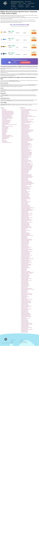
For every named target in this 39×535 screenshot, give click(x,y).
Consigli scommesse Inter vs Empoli (26, 301)
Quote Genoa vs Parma (24, 158)
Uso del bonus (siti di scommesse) (6, 142)
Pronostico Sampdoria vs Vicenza (25, 127)
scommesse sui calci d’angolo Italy (26, 233)
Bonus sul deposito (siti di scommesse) (7, 114)
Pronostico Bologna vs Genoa (25, 296)
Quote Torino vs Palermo (24, 328)
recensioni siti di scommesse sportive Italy (27, 130)
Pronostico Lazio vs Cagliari (25, 241)
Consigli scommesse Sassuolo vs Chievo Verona (27, 207)
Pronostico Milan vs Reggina (25, 215)
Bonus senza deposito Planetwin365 (26, 109)
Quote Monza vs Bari (24, 268)
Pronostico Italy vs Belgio (24, 277)
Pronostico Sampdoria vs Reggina (25, 124)
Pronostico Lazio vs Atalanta (25, 305)
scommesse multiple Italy (24, 320)
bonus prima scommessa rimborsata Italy (26, 249)
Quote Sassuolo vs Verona (24, 326)
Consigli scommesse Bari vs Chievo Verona (27, 235)
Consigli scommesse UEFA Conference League (27, 272)
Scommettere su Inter (24, 237)
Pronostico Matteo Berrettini (25, 157)
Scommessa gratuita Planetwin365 (26, 300)
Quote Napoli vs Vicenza (24, 304)
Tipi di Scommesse (21, 5)
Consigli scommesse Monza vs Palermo (26, 323)
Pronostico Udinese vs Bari (25, 321)
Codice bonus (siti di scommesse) (6, 115)
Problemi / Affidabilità (5, 127)
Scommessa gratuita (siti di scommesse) (7, 136)
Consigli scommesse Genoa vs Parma (26, 147)
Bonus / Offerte (4, 110)
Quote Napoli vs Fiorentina (24, 312)
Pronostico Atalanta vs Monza (25, 170)
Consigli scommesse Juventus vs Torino (26, 150)
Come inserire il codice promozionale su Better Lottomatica (29, 110)
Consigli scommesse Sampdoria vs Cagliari (27, 164)
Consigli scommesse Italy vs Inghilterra (26, 186)
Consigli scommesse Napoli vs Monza (26, 306)
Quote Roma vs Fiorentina (24, 322)
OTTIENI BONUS (34, 40)
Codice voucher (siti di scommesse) (7, 118)
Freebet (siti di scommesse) (6, 122)
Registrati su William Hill (24, 142)
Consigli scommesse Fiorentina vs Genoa (26, 220)
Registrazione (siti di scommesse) (6, 135)
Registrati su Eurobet (24, 221)
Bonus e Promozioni (28, 1)
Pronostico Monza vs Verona (25, 136)
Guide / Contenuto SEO (5, 123)
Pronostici (25, 3)
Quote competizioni (4, 131)
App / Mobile (4, 109)
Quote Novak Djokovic (24, 238)
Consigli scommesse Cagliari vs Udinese (26, 294)
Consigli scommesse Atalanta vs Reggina (26, 213)
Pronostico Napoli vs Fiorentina (25, 224)
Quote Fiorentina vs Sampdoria (25, 122)
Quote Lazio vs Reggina (24, 204)
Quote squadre (4, 134)
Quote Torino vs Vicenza (24, 178)
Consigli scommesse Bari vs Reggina (26, 184)
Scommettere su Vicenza (24, 133)
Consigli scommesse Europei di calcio (26, 169)
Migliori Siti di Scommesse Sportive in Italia (17, 1)
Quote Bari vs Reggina (24, 297)
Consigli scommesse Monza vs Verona (26, 262)
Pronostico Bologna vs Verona (25, 196)
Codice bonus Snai (23, 185)
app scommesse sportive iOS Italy (25, 143)
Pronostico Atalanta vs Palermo (25, 254)
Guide (12, 8)
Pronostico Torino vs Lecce (25, 159)
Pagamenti (28, 6)
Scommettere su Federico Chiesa (25, 198)
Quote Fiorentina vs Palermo (25, 232)
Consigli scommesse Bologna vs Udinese (26, 210)
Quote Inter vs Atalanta (24, 141)
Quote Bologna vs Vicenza (24, 179)
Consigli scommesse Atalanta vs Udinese (26, 293)
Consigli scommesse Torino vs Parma (26, 156)
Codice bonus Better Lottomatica (25, 191)
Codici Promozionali (14, 3)
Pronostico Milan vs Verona (25, 246)
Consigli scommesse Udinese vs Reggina (26, 182)
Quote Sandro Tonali (24, 295)
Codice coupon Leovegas (24, 216)
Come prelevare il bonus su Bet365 (26, 201)
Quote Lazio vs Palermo (24, 245)
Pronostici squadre (4, 130)
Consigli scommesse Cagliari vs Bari (26, 219)
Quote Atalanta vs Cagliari (24, 266)
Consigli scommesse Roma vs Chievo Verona (27, 139)
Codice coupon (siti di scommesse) (7, 116)
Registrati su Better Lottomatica (25, 313)
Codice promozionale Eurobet (25, 125)
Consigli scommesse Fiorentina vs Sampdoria (27, 119)
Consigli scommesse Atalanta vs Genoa (26, 140)
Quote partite (4, 133)
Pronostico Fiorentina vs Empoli (25, 271)
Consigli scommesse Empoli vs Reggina (26, 152)
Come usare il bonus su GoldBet (25, 230)
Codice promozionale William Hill (25, 253)
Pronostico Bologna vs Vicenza (25, 151)
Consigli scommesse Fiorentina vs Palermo (27, 176)
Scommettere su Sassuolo (24, 283)
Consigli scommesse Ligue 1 (25, 218)
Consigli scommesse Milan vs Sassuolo (26, 144)
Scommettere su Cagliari (24, 279)
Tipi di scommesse (4, 141)
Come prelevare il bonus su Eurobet (26, 160)
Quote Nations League (24, 117)
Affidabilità (33, 6)
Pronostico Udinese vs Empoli (25, 126)
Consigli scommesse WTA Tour (25, 318)
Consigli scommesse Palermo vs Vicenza (26, 165)
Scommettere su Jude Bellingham (25, 208)
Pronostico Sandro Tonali (24, 311)
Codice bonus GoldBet (24, 134)
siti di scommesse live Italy (25, 284)
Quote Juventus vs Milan (24, 281)
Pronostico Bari (23, 229)
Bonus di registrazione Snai (25, 187)
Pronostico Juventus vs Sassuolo (25, 113)
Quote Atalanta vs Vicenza (24, 310)
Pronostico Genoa (23, 298)
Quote (20, 3)
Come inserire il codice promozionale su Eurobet (27, 183)
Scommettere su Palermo (24, 148)
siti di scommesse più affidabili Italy (26, 314)
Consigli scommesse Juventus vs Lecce (26, 255)
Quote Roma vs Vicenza (24, 203)
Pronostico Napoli (23, 199)
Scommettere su (13, 5)
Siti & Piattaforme (14, 6)
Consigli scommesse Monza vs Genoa (26, 288)
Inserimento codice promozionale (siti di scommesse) (9, 124)
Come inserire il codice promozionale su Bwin (27, 258)
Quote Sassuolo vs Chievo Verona (25, 194)
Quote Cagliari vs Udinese (24, 263)
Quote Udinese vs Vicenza (24, 286)
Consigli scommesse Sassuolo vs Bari (26, 115)
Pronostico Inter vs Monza (24, 259)
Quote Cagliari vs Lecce (24, 330)
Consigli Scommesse (31, 3)
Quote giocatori (4, 132)
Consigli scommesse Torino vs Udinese (26, 153)
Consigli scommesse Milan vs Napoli (26, 175)
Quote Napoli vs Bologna (24, 114)
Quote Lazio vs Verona (24, 319)
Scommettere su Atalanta (24, 192)
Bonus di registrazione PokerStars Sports (26, 161)
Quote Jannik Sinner (24, 292)
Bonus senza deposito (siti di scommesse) (8, 113)
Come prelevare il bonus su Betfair (25, 302)
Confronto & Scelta (21, 6)
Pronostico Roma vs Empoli (25, 195)
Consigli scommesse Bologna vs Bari (26, 247)
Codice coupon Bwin (24, 190)
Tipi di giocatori (4, 140)
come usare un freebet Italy (25, 132)
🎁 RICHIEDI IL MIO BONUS (25, 62)
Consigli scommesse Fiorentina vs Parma (26, 217)
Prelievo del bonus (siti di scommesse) (7, 126)
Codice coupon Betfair (24, 200)
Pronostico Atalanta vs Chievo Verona (26, 280)
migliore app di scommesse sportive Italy (26, 329)
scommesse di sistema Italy (25, 242)
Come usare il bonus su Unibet (25, 285)
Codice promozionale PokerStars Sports (26, 166)
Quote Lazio (23, 123)
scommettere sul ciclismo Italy (25, 252)
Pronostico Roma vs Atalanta (25, 135)
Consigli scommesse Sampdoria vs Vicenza (27, 209)
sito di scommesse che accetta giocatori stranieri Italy (28, 116)
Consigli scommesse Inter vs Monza (26, 226)
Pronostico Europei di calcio (25, 193)
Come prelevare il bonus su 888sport (26, 264)
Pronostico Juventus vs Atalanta (25, 149)
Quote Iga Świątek (23, 270)
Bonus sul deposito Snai (24, 228)
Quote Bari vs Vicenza (24, 118)
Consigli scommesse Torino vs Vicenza (26, 227)
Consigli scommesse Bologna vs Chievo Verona (27, 289)
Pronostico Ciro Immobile (24, 244)
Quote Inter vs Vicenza (24, 287)
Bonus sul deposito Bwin (24, 250)
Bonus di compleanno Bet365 (25, 234)
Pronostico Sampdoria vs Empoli (25, 267)
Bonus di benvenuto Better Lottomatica (26, 177)
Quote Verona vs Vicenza (24, 202)
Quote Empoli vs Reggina (24, 303)
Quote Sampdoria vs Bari (24, 309)
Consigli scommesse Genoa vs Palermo (26, 174)
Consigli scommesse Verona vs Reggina (26, 327)
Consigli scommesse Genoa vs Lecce (26, 131)
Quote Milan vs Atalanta (24, 332)
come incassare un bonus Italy (25, 275)
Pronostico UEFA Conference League (26, 260)
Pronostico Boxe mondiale (24, 211)
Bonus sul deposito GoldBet (25, 225)
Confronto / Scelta (4, 119)
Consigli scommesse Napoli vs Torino (26, 278)
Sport (16, 8)
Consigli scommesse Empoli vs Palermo (26, 181)
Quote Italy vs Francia (24, 269)
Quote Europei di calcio (24, 236)
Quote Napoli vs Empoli (24, 212)
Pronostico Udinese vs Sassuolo (25, 315)
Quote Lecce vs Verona (24, 173)
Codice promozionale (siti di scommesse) (7, 117)
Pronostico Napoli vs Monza (25, 243)
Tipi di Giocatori (28, 5)
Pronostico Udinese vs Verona (25, 261)
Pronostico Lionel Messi (24, 331)
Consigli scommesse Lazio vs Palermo (26, 168)
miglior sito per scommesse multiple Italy (26, 167)
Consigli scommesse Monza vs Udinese (26, 251)
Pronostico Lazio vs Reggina (25, 276)
